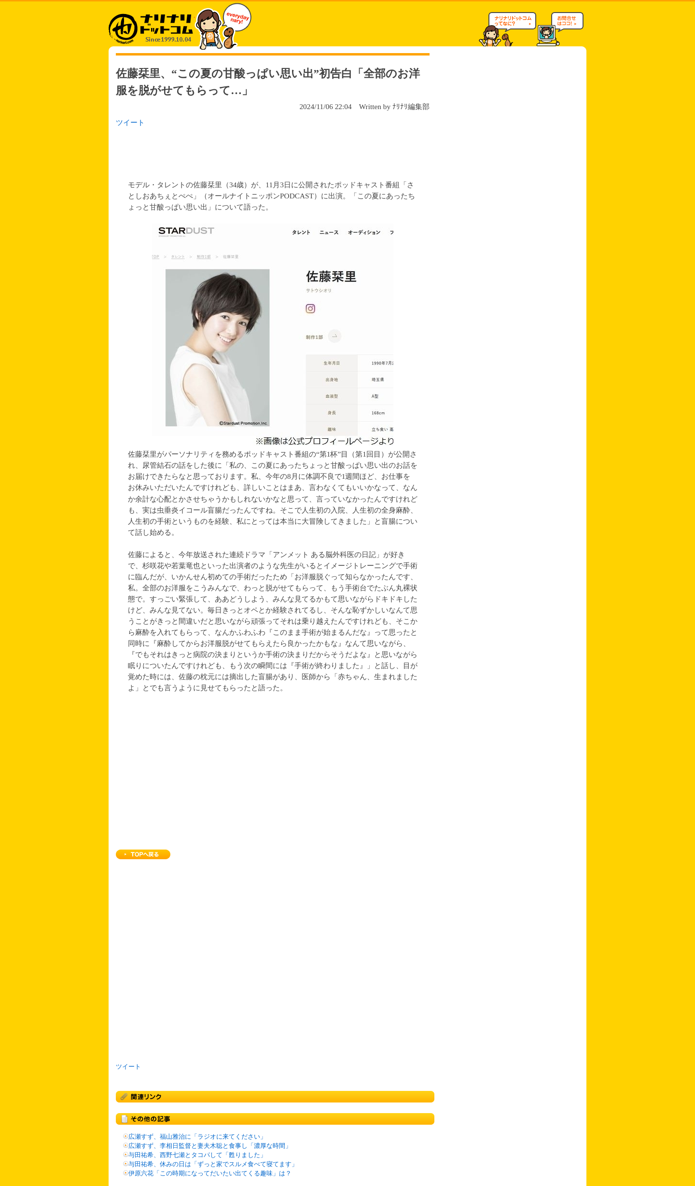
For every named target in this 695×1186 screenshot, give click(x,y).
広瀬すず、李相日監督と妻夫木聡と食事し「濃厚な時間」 (210, 1146)
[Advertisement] (241, 150)
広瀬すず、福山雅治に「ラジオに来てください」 (197, 1136)
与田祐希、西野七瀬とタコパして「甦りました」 (197, 1155)
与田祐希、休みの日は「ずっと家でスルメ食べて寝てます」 (213, 1164)
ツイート (130, 122)
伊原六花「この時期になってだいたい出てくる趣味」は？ (210, 1173)
